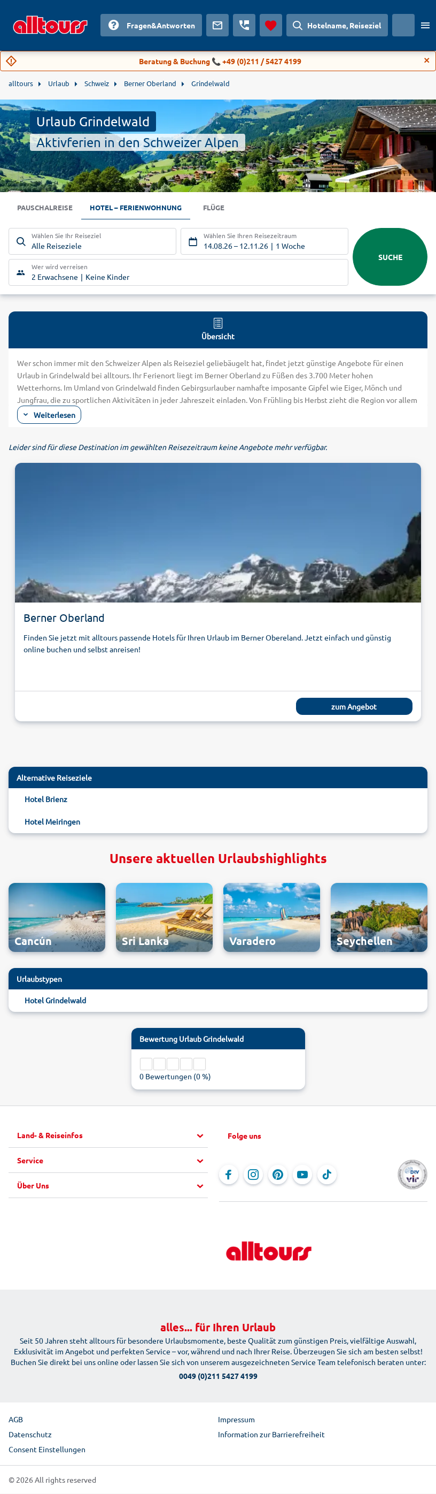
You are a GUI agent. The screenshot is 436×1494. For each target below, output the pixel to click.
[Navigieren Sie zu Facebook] (228, 1175)
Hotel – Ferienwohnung (142, 208)
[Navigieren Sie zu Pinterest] (277, 1175)
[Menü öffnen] (425, 25)
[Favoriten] (271, 25)
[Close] (427, 60)
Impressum (236, 1419)
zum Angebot (354, 707)
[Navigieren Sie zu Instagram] (253, 1175)
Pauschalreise (46, 208)
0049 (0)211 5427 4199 (218, 1376)
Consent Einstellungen (47, 1449)
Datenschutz (30, 1434)
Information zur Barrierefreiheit (271, 1434)
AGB (16, 1419)
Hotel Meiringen (52, 822)
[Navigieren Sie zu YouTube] (302, 1175)
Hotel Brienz (46, 799)
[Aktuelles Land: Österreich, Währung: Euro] (403, 25)
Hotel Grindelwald (55, 1000)
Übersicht (218, 329)
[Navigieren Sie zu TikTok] (327, 1175)
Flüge (224, 208)
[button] (112, 1136)
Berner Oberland (64, 617)
